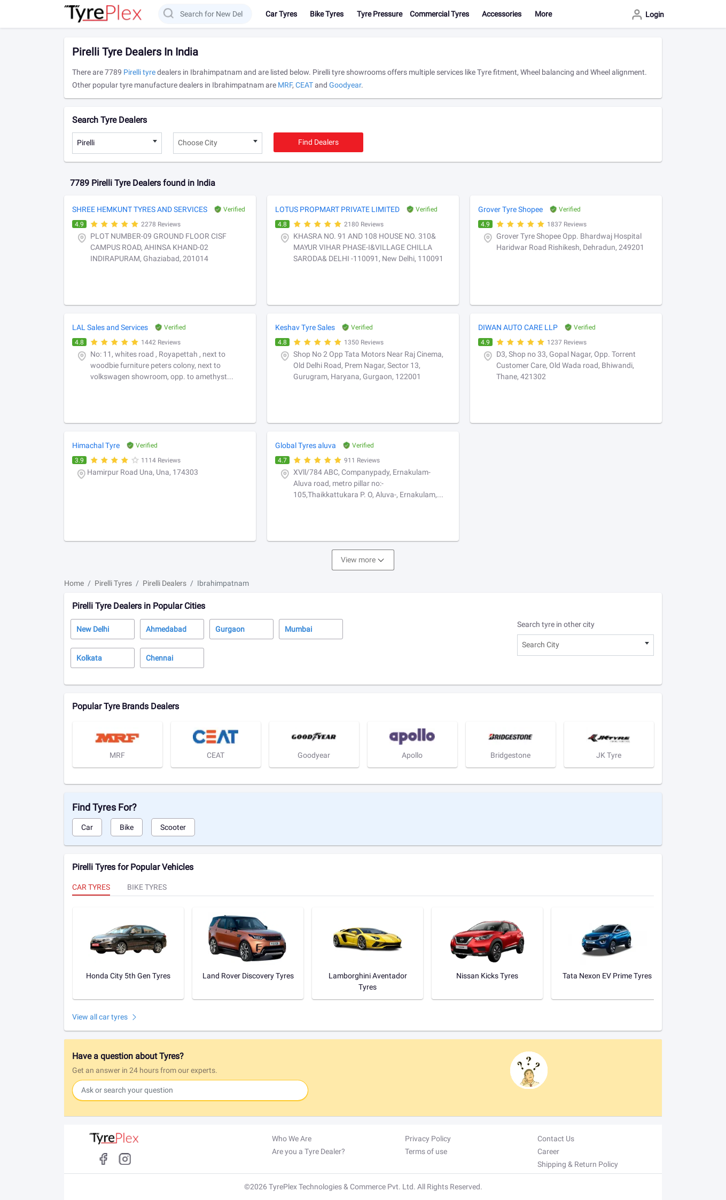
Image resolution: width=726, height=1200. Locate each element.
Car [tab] (87, 827)
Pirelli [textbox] (86, 142)
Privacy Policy (428, 1138)
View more (358, 559)
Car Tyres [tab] (91, 887)
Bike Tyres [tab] (147, 887)
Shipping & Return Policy (577, 1164)
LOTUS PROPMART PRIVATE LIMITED (337, 209)
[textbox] (218, 143)
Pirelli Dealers (164, 583)
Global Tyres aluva (305, 445)
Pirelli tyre (139, 72)
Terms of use (426, 1151)
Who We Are (291, 1138)
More (543, 14)
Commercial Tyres (439, 14)
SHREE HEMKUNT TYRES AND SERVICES (139, 209)
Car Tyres (281, 14)
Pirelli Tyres (113, 583)
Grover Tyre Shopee (510, 209)
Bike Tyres (327, 14)
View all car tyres (100, 1017)
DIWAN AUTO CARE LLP (518, 327)
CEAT (304, 85)
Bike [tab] (127, 827)
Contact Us (555, 1138)
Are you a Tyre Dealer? (308, 1151)
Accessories (501, 14)
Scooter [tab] (173, 827)
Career (548, 1151)
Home (74, 583)
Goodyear (345, 85)
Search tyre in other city (556, 624)
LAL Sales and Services (110, 327)
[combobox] (117, 143)
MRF (285, 85)
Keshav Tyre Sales (305, 327)
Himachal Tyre (96, 445)
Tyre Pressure (379, 14)
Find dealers (318, 142)
